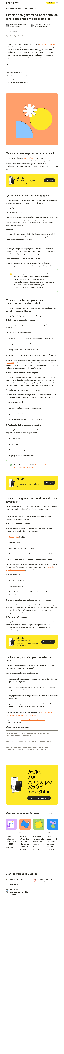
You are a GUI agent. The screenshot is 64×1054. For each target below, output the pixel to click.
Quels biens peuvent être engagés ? (15, 72)
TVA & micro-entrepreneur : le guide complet (19, 892)
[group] (11, 819)
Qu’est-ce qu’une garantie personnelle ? (16, 68)
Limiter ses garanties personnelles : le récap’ (17, 82)
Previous (3, 837)
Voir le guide (49, 483)
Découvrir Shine (48, 642)
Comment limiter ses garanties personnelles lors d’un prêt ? (21, 75)
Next (61, 837)
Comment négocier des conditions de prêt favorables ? (20, 79)
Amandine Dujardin (42, 26)
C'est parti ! (49, 180)
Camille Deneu (16, 26)
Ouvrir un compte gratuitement (39, 798)
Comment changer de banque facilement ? (46, 881)
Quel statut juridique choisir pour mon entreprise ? (18, 882)
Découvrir (50, 2)
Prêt (7, 832)
